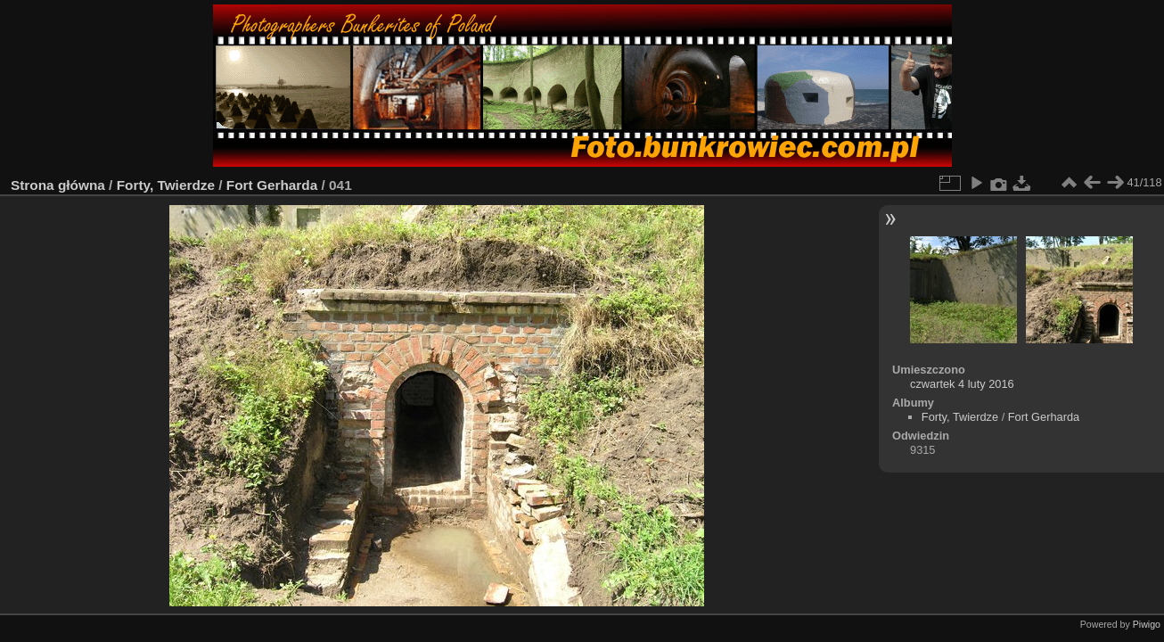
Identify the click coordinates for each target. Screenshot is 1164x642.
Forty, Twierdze (166, 185)
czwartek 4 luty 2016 (962, 384)
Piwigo (1146, 624)
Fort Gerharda (271, 185)
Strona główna (58, 185)
